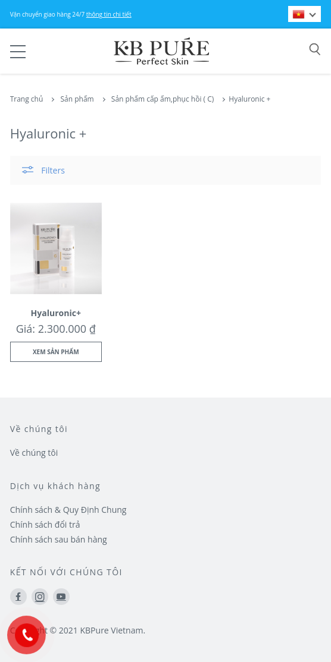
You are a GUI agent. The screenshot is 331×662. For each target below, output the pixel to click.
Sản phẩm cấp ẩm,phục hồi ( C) (162, 99)
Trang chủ (26, 99)
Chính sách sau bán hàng (58, 539)
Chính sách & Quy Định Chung (68, 509)
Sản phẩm (76, 99)
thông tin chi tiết (109, 14)
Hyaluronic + (249, 99)
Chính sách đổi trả (45, 524)
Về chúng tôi (34, 452)
